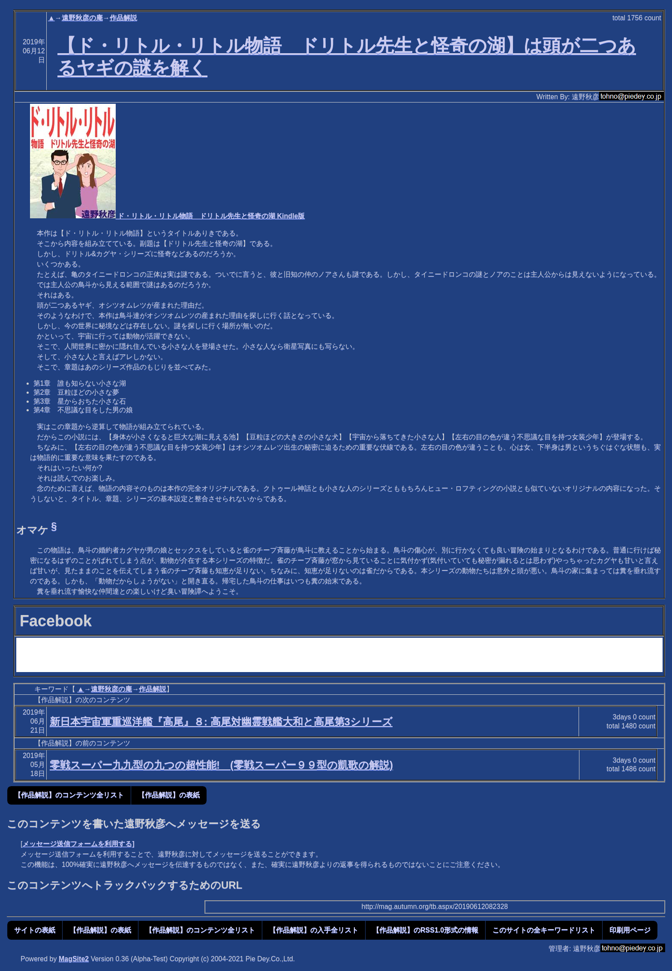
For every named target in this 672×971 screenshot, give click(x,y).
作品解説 (123, 17)
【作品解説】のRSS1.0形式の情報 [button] (425, 930)
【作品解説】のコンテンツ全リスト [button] (69, 795)
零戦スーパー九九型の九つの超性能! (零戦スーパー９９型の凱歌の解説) (221, 765)
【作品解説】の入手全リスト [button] (313, 930)
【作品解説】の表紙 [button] (169, 795)
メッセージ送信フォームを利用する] (78, 843)
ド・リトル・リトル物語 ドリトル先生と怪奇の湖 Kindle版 (167, 216)
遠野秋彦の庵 (82, 17)
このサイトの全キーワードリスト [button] (543, 930)
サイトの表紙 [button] (34, 930)
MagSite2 (74, 958)
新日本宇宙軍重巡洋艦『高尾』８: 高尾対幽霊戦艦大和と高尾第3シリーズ (221, 721)
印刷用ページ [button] (630, 930)
